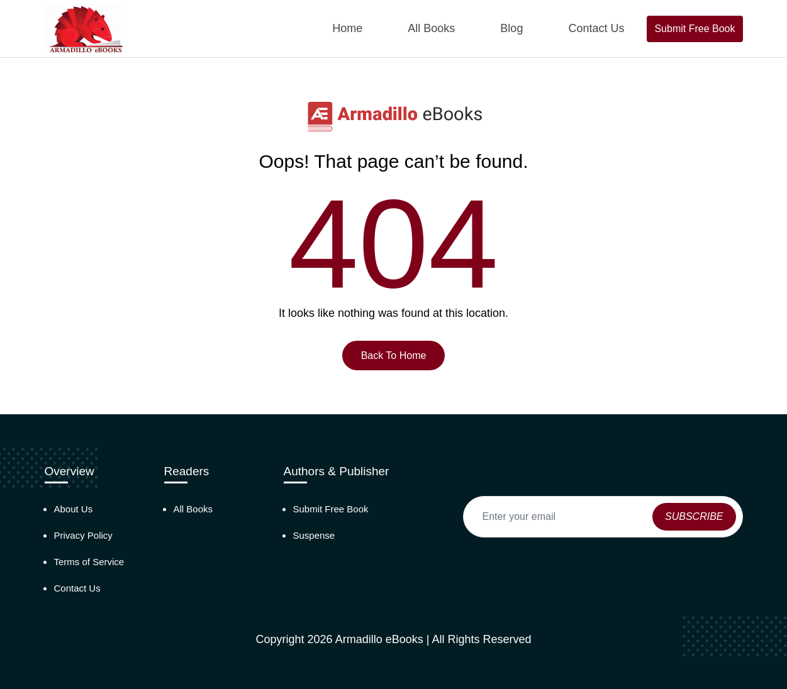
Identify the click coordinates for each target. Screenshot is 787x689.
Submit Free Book (694, 28)
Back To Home (394, 355)
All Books (431, 28)
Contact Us (596, 28)
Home (347, 28)
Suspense (314, 535)
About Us (73, 509)
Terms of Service (89, 561)
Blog (511, 28)
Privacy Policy (83, 535)
